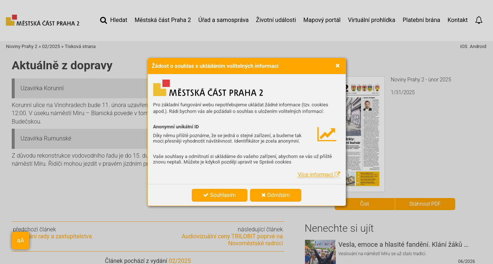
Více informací (319, 174)
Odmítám (275, 195)
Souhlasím (219, 195)
